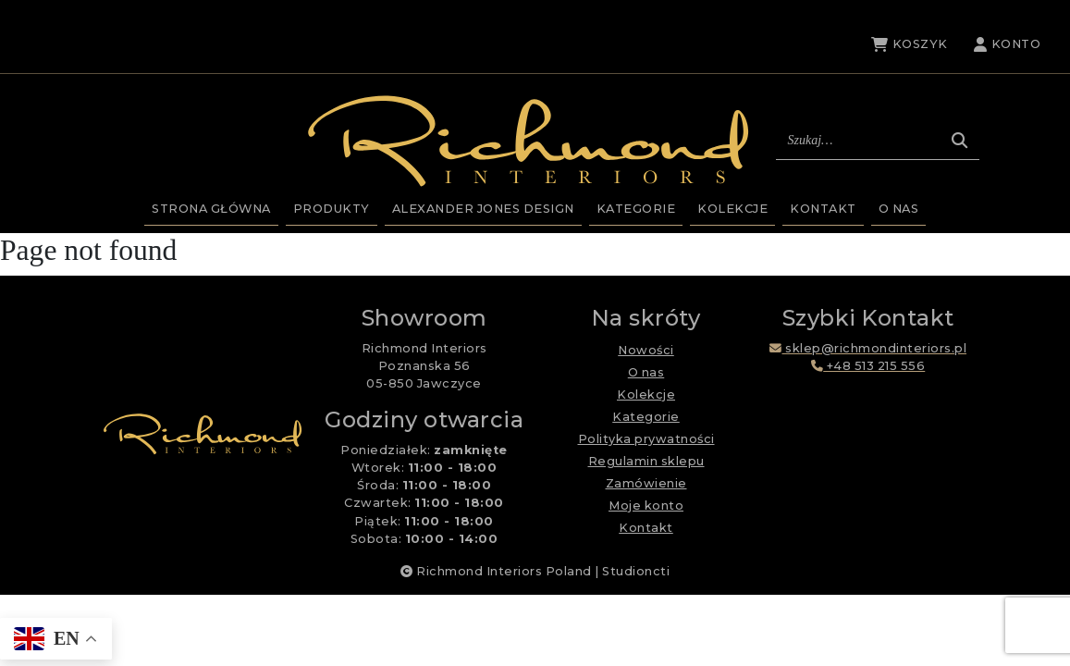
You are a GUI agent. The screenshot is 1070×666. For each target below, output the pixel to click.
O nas (899, 209)
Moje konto (646, 505)
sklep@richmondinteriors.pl (867, 348)
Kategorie (636, 209)
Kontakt (823, 209)
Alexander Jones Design (483, 209)
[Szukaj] (959, 140)
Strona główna (211, 209)
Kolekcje (732, 209)
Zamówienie (646, 483)
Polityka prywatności (646, 439)
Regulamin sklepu (646, 461)
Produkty (331, 209)
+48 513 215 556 (868, 366)
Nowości (646, 350)
